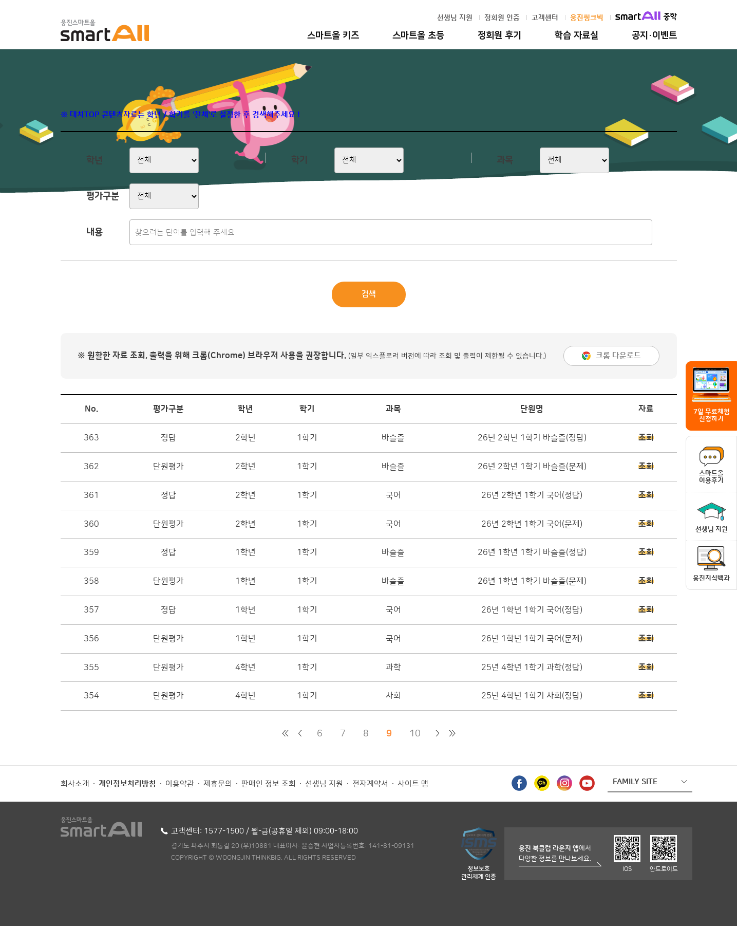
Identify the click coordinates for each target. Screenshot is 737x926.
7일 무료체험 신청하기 (711, 415)
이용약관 (179, 784)
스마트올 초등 (418, 35)
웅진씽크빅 (586, 18)
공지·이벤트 (654, 35)
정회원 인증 (502, 18)
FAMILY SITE (635, 781)
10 (415, 734)
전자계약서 (370, 784)
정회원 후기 (499, 35)
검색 (369, 294)
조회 (646, 437)
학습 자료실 (576, 35)
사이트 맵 (413, 784)
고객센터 (545, 18)
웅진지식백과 (711, 578)
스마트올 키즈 (333, 35)
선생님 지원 (455, 18)
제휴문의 (217, 784)
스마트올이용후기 (711, 477)
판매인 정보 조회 (268, 784)
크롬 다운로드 (618, 355)
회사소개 (75, 784)
